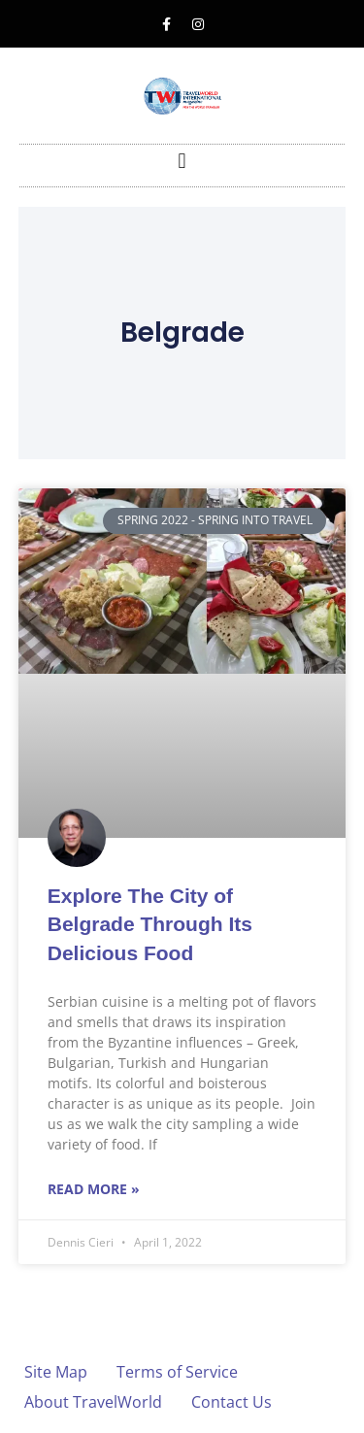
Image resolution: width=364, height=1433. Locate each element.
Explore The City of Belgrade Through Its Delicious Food (150, 924)
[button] (182, 161)
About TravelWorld (93, 1402)
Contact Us (231, 1402)
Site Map (55, 1372)
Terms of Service (177, 1372)
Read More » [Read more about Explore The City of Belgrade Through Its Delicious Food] (94, 1189)
